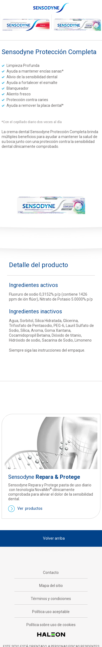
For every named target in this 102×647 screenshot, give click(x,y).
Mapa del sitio (51, 585)
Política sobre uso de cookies (51, 625)
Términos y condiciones (51, 598)
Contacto (51, 572)
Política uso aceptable (51, 612)
